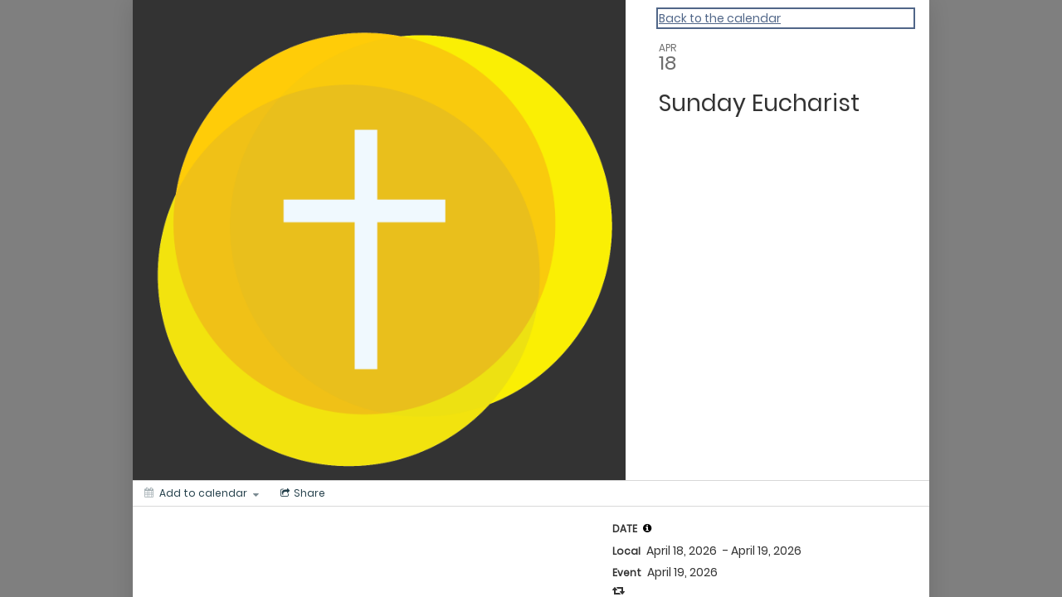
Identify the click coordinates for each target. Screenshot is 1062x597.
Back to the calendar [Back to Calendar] (720, 18)
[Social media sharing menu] (301, 493)
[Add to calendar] (201, 493)
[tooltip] (647, 528)
